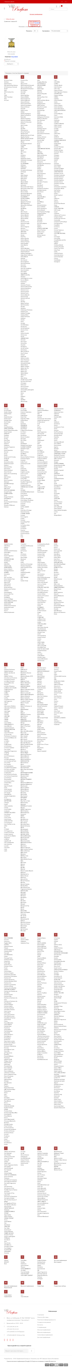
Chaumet (56, 157)
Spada (56, 1057)
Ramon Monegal (41, 948)
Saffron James (58, 944)
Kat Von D (56, 552)
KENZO (56, 570)
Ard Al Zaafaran (25, 328)
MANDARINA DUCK (26, 721)
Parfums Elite (7, 996)
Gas (55, 513)
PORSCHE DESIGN (9, 1106)
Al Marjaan (24, 167)
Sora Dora (56, 1048)
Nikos (38, 719)
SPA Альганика (58, 1056)
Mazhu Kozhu (24, 802)
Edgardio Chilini (25, 418)
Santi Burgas (57, 963)
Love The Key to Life (9, 824)
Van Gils (39, 1163)
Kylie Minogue (58, 610)
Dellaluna (6, 445)
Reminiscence (41, 971)
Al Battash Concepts (26, 160)
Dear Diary (7, 440)
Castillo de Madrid (59, 123)
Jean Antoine (41, 574)
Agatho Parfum (25, 137)
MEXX (22, 827)
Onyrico (56, 701)
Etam (22, 508)
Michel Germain (25, 837)
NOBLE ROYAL (41, 729)
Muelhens (23, 917)
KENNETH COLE (58, 567)
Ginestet (56, 460)
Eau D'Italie (24, 410)
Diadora (6, 465)
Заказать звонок (9, 1)
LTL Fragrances (8, 831)
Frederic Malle (41, 480)
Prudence (6, 1136)
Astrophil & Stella (25, 363)
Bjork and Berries (42, 155)
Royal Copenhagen (42, 1039)
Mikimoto (23, 844)
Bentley (39, 125)
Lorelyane (7, 811)
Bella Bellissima (41, 115)
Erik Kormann (24, 483)
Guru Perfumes (58, 502)
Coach (56, 211)
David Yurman (8, 432)
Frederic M (40, 478)
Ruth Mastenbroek (42, 1059)
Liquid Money (7, 794)
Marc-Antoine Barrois (26, 741)
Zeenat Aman (41, 1263)
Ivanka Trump (24, 580)
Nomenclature (41, 732)
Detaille (6, 460)
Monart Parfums (25, 880)
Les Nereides (7, 772)
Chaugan (56, 155)
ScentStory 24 (58, 976)
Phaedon (6, 1054)
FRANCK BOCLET (42, 467)
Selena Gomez (58, 983)
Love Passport (8, 822)
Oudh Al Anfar (58, 722)
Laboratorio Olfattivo (10, 706)
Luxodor (6, 846)
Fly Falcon (40, 450)
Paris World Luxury (9, 1016)
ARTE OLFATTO (25, 351)
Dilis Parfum (7, 477)
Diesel (5, 475)
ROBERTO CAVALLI (42, 1011)
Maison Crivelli (25, 684)
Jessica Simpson (41, 600)
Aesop (22, 127)
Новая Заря (40, 1286)
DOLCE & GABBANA (9, 490)
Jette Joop (40, 604)
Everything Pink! (25, 522)
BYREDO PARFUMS (42, 228)
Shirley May (57, 1013)
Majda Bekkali (24, 709)
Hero (5, 575)
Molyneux (23, 877)
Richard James (41, 996)
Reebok (39, 961)
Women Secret (58, 1170)
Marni (22, 764)
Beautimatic (40, 108)
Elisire (22, 442)
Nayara (39, 684)
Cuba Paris (57, 250)
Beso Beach (40, 132)
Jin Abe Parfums (41, 610)
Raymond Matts (41, 958)
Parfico (6, 969)
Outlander (57, 724)
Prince (6, 1117)
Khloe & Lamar (10, 19)
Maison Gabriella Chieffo (27, 689)
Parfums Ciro (7, 983)
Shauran (56, 1008)
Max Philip (23, 799)
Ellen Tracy (24, 455)
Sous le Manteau (58, 1054)
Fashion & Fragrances (43, 420)
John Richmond (41, 629)
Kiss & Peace (57, 589)
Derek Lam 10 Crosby (10, 457)
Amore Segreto (25, 226)
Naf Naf (39, 749)
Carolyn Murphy (58, 113)
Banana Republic (42, 93)
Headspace (7, 560)
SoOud (56, 1046)
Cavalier (56, 128)
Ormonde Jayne (58, 713)
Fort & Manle (40, 452)
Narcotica (40, 673)
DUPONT (6, 503)
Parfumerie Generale (10, 974)
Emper (22, 467)
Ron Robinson (41, 1031)
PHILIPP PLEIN (8, 1059)
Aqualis (23, 306)
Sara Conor (57, 966)
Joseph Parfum (41, 637)
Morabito (23, 900)
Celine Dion (57, 133)
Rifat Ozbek (40, 998)
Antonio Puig (24, 296)
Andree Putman (25, 241)
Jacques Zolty (41, 555)
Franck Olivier (41, 470)
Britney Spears (41, 235)
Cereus (56, 135)
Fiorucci (39, 437)
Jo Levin (39, 615)
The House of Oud (9, 1188)
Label (5, 704)
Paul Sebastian (8, 1031)
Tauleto (6, 1161)
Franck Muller (41, 468)
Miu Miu (23, 867)
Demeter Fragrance (9, 447)
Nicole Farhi (40, 711)
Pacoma (6, 939)
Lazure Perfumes (8, 732)
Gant (55, 418)
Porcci (5, 1102)
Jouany (39, 639)
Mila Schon (24, 846)
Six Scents (57, 1034)
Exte (22, 537)
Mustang (23, 927)
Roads (39, 1003)
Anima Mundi (24, 256)
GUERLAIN (57, 498)
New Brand (40, 694)
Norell (39, 736)
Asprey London (25, 358)
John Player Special (42, 627)
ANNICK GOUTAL (25, 275)
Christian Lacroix (58, 173)
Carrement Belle (58, 117)
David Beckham (8, 427)
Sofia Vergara (58, 1041)
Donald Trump (8, 492)
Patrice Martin (8, 1024)
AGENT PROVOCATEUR (27, 138)
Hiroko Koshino (8, 587)
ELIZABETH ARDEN (26, 447)
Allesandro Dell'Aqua (26, 205)
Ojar (55, 678)
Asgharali (23, 356)
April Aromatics (25, 305)
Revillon (39, 989)
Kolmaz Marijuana (59, 595)
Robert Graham (41, 1006)
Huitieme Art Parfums (10, 605)
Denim (6, 448)
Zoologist (40, 1278)
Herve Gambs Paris (9, 579)
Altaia (22, 210)
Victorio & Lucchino (42, 1196)
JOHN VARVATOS (42, 630)
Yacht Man (24, 1260)
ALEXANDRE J (24, 197)
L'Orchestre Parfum (9, 679)
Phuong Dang (8, 1066)
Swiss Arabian (58, 1101)
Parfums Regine (8, 1004)
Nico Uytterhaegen (42, 704)
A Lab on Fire (24, 80)
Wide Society (57, 1165)
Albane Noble (24, 182)
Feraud (39, 428)
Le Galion (6, 741)
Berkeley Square (42, 128)
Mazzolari (23, 804)
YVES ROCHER (25, 1273)
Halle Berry (7, 545)
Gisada (56, 468)
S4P (55, 943)
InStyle (22, 570)
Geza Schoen (57, 445)
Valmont (39, 1160)
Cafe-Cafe (57, 88)
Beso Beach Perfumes (43, 133)
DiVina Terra (7, 487)
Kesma (56, 575)
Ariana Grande (25, 333)
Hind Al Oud (7, 585)
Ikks (22, 552)
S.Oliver (56, 941)
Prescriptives (7, 1114)
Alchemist (23, 185)
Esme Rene (24, 493)
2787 (5, 95)
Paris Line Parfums (9, 1014)
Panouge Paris (8, 958)
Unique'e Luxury (25, 1161)
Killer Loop (57, 584)
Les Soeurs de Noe (9, 781)
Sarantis (56, 973)
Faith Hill (39, 415)
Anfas (22, 246)
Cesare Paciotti (58, 138)
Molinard (23, 872)
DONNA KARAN (8, 493)
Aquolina (23, 308)
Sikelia (56, 1021)
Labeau (6, 702)
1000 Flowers (8, 83)
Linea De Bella (8, 791)
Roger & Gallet (41, 1024)
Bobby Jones (40, 231)
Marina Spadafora (26, 759)
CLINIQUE (56, 206)
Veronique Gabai (42, 1178)
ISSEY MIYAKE (24, 577)
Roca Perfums (41, 1014)
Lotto (5, 849)
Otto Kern (56, 721)
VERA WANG (40, 1170)
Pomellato (7, 1097)
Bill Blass (39, 152)
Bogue (39, 168)
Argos (22, 331)
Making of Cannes (26, 714)
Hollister (6, 590)
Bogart (39, 167)
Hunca (6, 610)
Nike (38, 716)
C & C (55, 80)
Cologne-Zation (58, 216)
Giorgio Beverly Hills (59, 465)
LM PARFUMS (7, 801)
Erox (22, 488)
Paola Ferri (7, 961)
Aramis (23, 320)
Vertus (39, 1181)
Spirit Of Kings (58, 1061)
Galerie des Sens (58, 412)
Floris (38, 448)
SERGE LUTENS (58, 988)
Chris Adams (57, 165)
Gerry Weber (57, 443)
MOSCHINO (24, 910)
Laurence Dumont (9, 727)
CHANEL (56, 145)
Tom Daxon (7, 1225)
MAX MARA (24, 797)
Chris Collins (57, 167)
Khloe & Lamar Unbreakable (11, 53)
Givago (56, 472)
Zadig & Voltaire (41, 1260)
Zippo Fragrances (42, 1272)
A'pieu (22, 82)
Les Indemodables (9, 771)
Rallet (39, 941)
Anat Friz (23, 236)
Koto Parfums (58, 600)
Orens (55, 702)
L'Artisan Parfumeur (9, 669)
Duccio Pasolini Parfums (10, 502)
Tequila (6, 1171)
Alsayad (23, 206)
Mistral (22, 866)
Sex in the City (58, 996)
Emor (22, 465)
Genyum (56, 430)
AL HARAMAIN (24, 163)
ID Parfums (24, 551)
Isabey (22, 575)
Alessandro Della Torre (27, 188)
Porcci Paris (7, 1104)
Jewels (39, 605)
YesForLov (23, 1263)
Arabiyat (23, 318)
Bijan (38, 150)
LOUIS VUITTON (8, 821)
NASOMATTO (40, 678)
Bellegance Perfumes (43, 117)
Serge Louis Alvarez (59, 986)
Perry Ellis (6, 1051)
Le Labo (6, 742)
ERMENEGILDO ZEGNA (27, 487)
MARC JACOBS (25, 734)
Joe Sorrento (40, 660)
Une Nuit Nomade (25, 1158)
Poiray (6, 1092)
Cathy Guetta (57, 127)
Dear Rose (7, 442)
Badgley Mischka (42, 82)
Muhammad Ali (25, 919)
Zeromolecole (41, 1268)
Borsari (39, 183)
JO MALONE (40, 617)
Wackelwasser (58, 1151)
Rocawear (40, 1016)
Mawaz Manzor (25, 789)
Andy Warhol (24, 245)
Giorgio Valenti (58, 467)
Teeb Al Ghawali (8, 1168)
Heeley (6, 562)
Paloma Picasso (8, 946)
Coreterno (57, 226)
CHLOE (56, 160)
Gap (55, 420)
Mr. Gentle (23, 915)
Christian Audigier (59, 168)
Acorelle (23, 93)
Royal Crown (40, 1042)
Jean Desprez (41, 580)
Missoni (23, 864)
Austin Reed (24, 388)
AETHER (23, 128)
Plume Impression (9, 1087)
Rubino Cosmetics (42, 1053)
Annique (23, 276)
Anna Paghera (25, 261)
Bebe (38, 112)
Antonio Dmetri (25, 291)
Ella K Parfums (25, 452)
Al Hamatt (23, 162)
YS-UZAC (23, 1270)
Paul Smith (7, 1033)
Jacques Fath (41, 554)
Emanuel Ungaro (25, 458)
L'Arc (5, 668)
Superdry (56, 1092)
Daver (5, 425)
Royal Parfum (41, 1049)
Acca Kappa (24, 90)
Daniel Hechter (8, 417)
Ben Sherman (41, 120)
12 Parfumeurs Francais (10, 87)
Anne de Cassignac (26, 268)
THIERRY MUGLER (9, 1208)
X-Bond (6, 1260)
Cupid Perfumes (58, 253)
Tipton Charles (8, 1216)
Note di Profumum (42, 737)
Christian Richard (58, 177)
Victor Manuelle (41, 1188)
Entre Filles (24, 478)
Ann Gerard (24, 260)
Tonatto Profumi (8, 1234)
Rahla (39, 939)
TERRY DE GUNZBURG (10, 1175)
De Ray (6, 438)
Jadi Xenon (40, 557)
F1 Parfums (40, 408)
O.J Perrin (56, 668)
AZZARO (23, 399)
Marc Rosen (24, 739)
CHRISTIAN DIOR (58, 172)
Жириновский (8, 1287)
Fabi (38, 413)
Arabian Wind (24, 315)
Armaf (22, 336)
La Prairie (6, 696)
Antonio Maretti (25, 295)
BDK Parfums (41, 105)
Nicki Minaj (40, 702)
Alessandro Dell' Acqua (27, 186)
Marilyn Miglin (24, 752)
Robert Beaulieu (41, 1004)
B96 (38, 80)
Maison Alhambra (25, 683)
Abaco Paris (24, 83)
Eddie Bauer (24, 415)
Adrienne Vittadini (26, 120)
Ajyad (22, 150)
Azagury (23, 396)
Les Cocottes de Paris (10, 761)
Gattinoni (56, 422)
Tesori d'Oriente (8, 1176)
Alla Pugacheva (25, 203)
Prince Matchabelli (9, 1119)
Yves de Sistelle (25, 1272)
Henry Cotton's (8, 569)
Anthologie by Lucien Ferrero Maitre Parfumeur (26, 280)
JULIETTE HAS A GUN (43, 649)
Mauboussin (24, 786)
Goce (55, 477)
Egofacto (23, 423)
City (55, 197)
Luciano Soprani (8, 834)
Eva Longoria (24, 517)
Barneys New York (42, 97)
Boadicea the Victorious (44, 163)
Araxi (22, 321)
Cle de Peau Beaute (59, 203)
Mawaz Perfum (25, 791)
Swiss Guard (57, 1104)
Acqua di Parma (25, 102)
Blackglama (40, 157)
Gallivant (56, 415)
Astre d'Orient (24, 361)
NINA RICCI (40, 721)
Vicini (38, 1183)
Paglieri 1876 (7, 943)
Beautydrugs (41, 110)
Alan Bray (23, 180)
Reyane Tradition (42, 993)
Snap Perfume (58, 1038)
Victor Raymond (41, 1190)
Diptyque (6, 482)
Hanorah (6, 554)
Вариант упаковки (10, 61)
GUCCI (56, 495)
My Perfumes (24, 929)
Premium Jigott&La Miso (10, 1112)
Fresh (38, 482)
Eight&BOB (24, 425)
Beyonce (39, 142)
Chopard (56, 163)
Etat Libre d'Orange (26, 510)
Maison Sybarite (25, 698)
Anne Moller (24, 273)
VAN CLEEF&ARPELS (43, 1161)
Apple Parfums (25, 303)
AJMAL (22, 147)
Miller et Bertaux (25, 851)
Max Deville (24, 794)
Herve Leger (7, 580)
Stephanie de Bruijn (59, 1079)
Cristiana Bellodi (58, 245)
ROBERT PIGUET (42, 1008)
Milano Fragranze (25, 847)
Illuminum (23, 559)
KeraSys (56, 572)
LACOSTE (6, 709)
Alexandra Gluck (25, 195)
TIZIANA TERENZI (8, 1218)
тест (22, 1295)
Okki (55, 679)
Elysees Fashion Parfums (27, 457)
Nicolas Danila (41, 709)
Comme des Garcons (59, 218)
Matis (22, 781)
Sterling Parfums (58, 1084)
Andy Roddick (24, 243)
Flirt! (38, 443)
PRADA (6, 1109)
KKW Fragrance (58, 592)
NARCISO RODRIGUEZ (43, 671)
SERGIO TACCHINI (59, 993)
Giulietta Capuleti (59, 470)
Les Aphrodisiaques (9, 759)
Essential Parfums (26, 502)
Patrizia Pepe (7, 1026)
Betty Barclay (41, 138)
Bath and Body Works (43, 100)
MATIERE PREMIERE (26, 779)
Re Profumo (40, 959)
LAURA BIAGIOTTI (8, 724)
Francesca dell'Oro (42, 463)
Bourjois (39, 195)
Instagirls (23, 569)
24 (5, 93)
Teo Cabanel (7, 1170)
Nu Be (39, 742)
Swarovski (57, 1096)
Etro (22, 535)
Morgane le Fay (25, 905)
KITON (55, 590)
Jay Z (38, 572)
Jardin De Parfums (42, 565)
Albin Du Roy (24, 183)
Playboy (6, 1086)
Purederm (7, 1141)
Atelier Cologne (25, 366)
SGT (55, 999)
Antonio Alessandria (26, 286)
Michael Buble (24, 831)
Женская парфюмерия (10, 1286)
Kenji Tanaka (57, 565)
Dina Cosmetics (8, 480)
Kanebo (56, 545)
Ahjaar (22, 142)
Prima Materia (8, 1116)
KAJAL (55, 544)
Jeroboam (40, 599)
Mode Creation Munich (27, 871)
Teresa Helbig (8, 1173)
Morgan (23, 904)
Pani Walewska (8, 954)
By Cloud (39, 221)
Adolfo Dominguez (26, 113)
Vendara (39, 1168)
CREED (56, 243)
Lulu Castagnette (9, 842)
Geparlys (56, 437)
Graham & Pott (58, 485)
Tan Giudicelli (7, 1153)
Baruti (39, 98)
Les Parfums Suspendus (10, 776)
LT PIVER (6, 829)
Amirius (23, 225)
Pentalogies (7, 1038)
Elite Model (24, 443)
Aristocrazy (24, 335)
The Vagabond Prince (10, 1203)
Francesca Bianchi (42, 462)
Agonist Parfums (25, 140)
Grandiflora (57, 487)
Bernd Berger (41, 130)
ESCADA (23, 490)
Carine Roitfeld (58, 100)
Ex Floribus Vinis (25, 525)
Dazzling (6, 435)
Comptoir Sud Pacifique (60, 221)
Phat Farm (7, 1057)
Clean (55, 205)
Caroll (55, 112)
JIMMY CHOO (40, 609)
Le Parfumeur (8, 746)
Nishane (39, 724)
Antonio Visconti (25, 298)
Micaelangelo (24, 829)
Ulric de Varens (25, 1155)
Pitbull (6, 1084)
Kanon (56, 547)
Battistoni (40, 102)
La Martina (7, 691)
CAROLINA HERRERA (59, 110)
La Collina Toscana (9, 681)
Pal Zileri (6, 944)
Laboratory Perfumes (10, 708)
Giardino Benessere (59, 457)
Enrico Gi (23, 475)
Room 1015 (40, 1033)
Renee (39, 981)
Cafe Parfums (58, 87)
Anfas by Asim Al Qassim (27, 250)
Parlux (6, 1021)
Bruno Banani (41, 210)
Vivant (39, 1206)
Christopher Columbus (60, 186)
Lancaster (7, 847)
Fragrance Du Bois (42, 457)
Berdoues (40, 127)
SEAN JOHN (57, 979)
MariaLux (23, 749)
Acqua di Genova (25, 98)
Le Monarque (7, 744)
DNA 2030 (7, 488)
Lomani (6, 807)
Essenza (23, 503)
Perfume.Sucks (8, 1044)
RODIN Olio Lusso (42, 1023)
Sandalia (56, 956)
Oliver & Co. (57, 686)
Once (55, 694)
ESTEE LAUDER (25, 507)
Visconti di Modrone (42, 1203)
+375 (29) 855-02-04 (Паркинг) (15, 1331)
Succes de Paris (58, 1089)
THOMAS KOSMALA (9, 1211)
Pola (5, 1094)
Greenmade (57, 488)
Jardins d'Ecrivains (42, 567)
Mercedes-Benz (25, 824)
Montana (23, 895)
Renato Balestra (41, 976)
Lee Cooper (7, 749)
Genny (56, 425)
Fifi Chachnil (40, 433)
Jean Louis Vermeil (42, 582)
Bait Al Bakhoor (41, 83)
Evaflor (23, 518)
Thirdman (6, 1210)
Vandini (39, 1165)
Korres (56, 599)
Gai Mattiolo (57, 410)
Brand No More (41, 197)
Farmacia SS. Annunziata (44, 418)
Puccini (6, 1137)
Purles (6, 1144)
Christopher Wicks (59, 188)
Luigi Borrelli (7, 841)
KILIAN (56, 582)
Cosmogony (57, 231)
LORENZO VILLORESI (9, 812)
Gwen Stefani (57, 508)
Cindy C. (56, 193)
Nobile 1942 (40, 727)
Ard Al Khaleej (24, 325)
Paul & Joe (7, 1028)
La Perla (6, 694)
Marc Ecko (23, 732)
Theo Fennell (7, 1206)
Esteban (23, 505)
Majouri (23, 713)
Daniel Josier (7, 418)
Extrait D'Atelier (25, 532)
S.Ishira (56, 939)
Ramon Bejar (40, 944)
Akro (22, 153)
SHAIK (55, 1001)
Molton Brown (24, 876)
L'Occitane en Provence (10, 678)
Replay (39, 986)
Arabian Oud (24, 311)
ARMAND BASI (24, 338)
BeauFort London (42, 107)
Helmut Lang (7, 565)
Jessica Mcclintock (42, 659)
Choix (55, 162)
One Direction (58, 696)
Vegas (39, 1166)
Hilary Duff (7, 582)
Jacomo (39, 549)
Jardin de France (41, 564)
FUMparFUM (40, 488)
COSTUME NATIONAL (59, 233)
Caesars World (58, 85)
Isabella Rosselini (25, 572)
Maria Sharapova (25, 746)
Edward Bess (24, 420)
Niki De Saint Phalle (42, 717)
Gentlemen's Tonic (59, 427)
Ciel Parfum (57, 190)
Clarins (56, 200)
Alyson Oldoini (24, 216)
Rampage (40, 949)
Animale (23, 258)
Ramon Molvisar (41, 946)
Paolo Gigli (7, 963)
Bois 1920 (40, 172)
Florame (39, 447)
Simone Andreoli (58, 1024)
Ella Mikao (23, 453)
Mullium (23, 920)
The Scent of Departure (10, 1196)
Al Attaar (23, 157)
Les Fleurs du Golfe (9, 769)
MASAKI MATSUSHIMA (27, 772)
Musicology (24, 925)
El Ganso (23, 433)
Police (5, 1096)
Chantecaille (57, 148)
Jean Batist (40, 575)
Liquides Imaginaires (9, 796)
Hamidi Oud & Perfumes (10, 551)
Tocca (5, 1219)
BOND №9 (40, 175)
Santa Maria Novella (59, 961)
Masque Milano (25, 774)
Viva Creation (41, 1205)
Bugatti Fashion (41, 213)
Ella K (22, 450)
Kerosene (56, 574)
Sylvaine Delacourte (59, 1107)
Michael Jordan (25, 832)
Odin (55, 673)
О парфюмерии (41, 1327)
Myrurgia (23, 930)
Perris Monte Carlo (9, 1049)
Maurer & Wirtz (25, 787)
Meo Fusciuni (24, 821)
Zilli (38, 1270)
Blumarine (40, 162)
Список (15, 27)
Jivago (39, 612)
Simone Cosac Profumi (60, 1029)
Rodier (39, 1021)
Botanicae (40, 186)
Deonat (6, 452)
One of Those (57, 698)
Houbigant (7, 597)
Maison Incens (25, 691)
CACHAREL (57, 82)
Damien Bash (7, 413)
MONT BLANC (24, 891)
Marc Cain (23, 729)
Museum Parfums (25, 922)
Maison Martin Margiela (27, 694)
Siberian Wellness (59, 1016)
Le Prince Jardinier (9, 747)
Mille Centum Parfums (27, 849)
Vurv (38, 1215)
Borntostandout (41, 178)
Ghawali (56, 448)
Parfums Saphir (8, 1006)
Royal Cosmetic (41, 1041)
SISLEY (56, 1033)
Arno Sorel (23, 341)
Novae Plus (40, 741)
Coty (55, 235)
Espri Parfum (24, 495)
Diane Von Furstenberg (10, 473)
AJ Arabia (23, 145)
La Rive (6, 698)
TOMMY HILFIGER (9, 1233)
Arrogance (24, 346)
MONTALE (23, 894)
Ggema (56, 447)
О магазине (40, 1314)
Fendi (38, 427)
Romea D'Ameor (41, 1028)
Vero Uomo (40, 1176)
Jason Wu (40, 569)
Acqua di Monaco (25, 100)
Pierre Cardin (7, 1069)
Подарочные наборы (60, 1286)
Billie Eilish (40, 153)
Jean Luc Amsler (41, 584)
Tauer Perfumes (8, 1158)
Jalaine (39, 560)
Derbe (5, 455)
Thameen (6, 1178)
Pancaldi (6, 953)
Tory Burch (7, 1239)
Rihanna (39, 999)
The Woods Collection (10, 1205)
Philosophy (7, 1064)
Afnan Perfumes (25, 132)
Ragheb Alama (41, 938)
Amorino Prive (24, 230)
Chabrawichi (57, 143)
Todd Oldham (7, 1221)
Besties (39, 135)
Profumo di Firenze (9, 1131)
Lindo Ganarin (8, 789)
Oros (55, 714)
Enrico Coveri (24, 473)
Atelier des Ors (25, 368)
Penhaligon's (7, 1036)
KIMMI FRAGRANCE (59, 587)
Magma (23, 679)
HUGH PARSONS (8, 602)
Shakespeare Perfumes (60, 1003)
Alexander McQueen (26, 193)
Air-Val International (26, 143)
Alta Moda (23, 208)
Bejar (38, 113)
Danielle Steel (8, 420)
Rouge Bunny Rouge (43, 1038)
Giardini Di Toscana (59, 455)
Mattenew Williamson (27, 782)
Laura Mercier (8, 726)
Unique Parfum (25, 1160)
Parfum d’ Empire (8, 973)
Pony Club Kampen (9, 1099)
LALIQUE (6, 713)
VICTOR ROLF (41, 1191)
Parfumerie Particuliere (10, 976)
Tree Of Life (7, 1243)
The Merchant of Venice (10, 1190)
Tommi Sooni (7, 1230)
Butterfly (39, 218)
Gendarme (57, 423)
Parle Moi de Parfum (9, 1018)
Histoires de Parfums (10, 589)
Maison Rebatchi (25, 696)
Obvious (56, 669)
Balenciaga (40, 88)
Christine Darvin (58, 182)
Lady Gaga (7, 711)
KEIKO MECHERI (58, 562)
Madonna (23, 674)
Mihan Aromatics (25, 841)
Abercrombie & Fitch (26, 87)
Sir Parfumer (57, 1031)
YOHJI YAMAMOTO (26, 1268)
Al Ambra (23, 155)
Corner (56, 228)
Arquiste (23, 345)
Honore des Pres (8, 594)
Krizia (55, 614)
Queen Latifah (25, 939)
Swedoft (56, 1097)
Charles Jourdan (58, 150)
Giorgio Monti (57, 515)
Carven (56, 258)
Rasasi (39, 954)
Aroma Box (24, 343)
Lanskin (6, 717)
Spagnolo (56, 1059)
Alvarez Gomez (25, 213)
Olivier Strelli (57, 691)
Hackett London (8, 544)
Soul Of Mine (57, 1053)
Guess (56, 500)
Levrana (6, 784)
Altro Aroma (24, 211)
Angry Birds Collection (27, 255)
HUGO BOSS (7, 604)
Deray (5, 453)
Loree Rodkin (7, 809)
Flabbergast (40, 440)
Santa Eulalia (57, 959)
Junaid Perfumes (42, 650)
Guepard (56, 497)
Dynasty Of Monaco (9, 505)
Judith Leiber (40, 644)
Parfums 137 (7, 978)
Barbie (39, 95)
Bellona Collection (42, 118)
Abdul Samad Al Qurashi (27, 85)
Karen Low (57, 549)
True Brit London (8, 1246)
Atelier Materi (24, 373)
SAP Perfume (57, 964)
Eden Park (23, 417)
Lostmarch (7, 816)
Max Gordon (24, 796)
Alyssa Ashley (24, 218)
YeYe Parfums (24, 1265)
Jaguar (39, 559)
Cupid (55, 251)
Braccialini (40, 233)
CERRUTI (56, 137)
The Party (6, 1191)
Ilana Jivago (24, 557)
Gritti (55, 492)
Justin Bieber (40, 655)
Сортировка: (46, 31)
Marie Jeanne (24, 751)
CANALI (56, 97)
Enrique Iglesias (25, 477)
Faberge (39, 412)
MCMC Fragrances (26, 809)
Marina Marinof (25, 756)
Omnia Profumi (58, 693)
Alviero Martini (25, 215)
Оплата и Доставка (42, 1317)
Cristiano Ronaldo (59, 246)
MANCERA (23, 719)
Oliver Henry (57, 688)
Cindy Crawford (58, 195)
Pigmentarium (8, 1079)
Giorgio (56, 462)
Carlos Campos (58, 105)
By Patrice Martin (42, 223)
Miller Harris (24, 852)
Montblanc (24, 897)
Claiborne (56, 198)
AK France (23, 152)
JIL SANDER (40, 607)
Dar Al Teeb (7, 422)
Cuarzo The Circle (59, 248)
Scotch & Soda (58, 978)
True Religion (7, 1248)
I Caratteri (23, 544)
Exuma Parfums (25, 533)
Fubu (38, 485)
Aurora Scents (25, 386)
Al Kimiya (23, 165)
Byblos (39, 225)
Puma (5, 1139)
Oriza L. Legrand (58, 708)
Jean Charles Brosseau (43, 577)
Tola (5, 1223)
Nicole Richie (40, 714)
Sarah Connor (58, 968)
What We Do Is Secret (60, 1163)
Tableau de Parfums (9, 1151)
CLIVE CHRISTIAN (58, 208)
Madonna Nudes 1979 (27, 676)
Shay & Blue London (59, 1011)
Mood (22, 899)
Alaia (22, 173)
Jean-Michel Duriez (42, 592)
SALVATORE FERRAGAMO (61, 953)
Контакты (40, 1325)
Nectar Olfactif (41, 686)
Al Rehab (23, 168)
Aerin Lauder (24, 125)
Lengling (6, 752)
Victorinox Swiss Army (43, 1195)
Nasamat (39, 674)
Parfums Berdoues (9, 979)
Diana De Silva (8, 467)
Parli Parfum (7, 1019)
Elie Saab (23, 438)
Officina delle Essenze (60, 676)
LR (5, 827)
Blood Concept (41, 160)
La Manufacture (8, 689)
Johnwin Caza (41, 632)
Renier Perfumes (42, 983)
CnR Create (57, 210)
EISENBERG (24, 427)
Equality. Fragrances (26, 482)
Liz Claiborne (7, 799)
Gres (55, 490)
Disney (6, 485)
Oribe (55, 704)
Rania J (39, 953)
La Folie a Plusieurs (9, 686)
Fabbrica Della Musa (42, 410)
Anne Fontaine (25, 270)
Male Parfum (24, 716)
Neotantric (40, 693)
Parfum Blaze (7, 971)
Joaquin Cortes (41, 620)
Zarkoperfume (41, 1262)
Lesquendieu (7, 782)
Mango (23, 722)
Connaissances (58, 223)
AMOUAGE (23, 231)
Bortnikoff (40, 185)
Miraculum (23, 857)
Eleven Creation (25, 437)
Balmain (39, 90)
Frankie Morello (41, 473)
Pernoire (6, 1048)
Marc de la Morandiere (27, 731)
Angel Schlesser (25, 251)
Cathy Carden (58, 125)
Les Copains (7, 764)
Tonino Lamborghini (9, 1236)
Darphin (6, 423)
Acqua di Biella (25, 97)
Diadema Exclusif (8, 463)
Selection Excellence (59, 981)
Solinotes (56, 1042)
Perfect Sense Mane (9, 1042)
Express (23, 530)
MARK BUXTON (25, 761)
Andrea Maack (25, 240)
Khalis (55, 577)
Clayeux (56, 202)
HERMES (6, 572)
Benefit (39, 122)
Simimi (55, 1023)
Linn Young (7, 792)
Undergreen (24, 1156)
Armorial (23, 340)
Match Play (24, 777)
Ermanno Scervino (26, 485)
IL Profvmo (24, 555)
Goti (55, 482)
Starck (56, 1064)
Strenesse (57, 1087)
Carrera (56, 118)
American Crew (25, 221)
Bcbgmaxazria (41, 103)
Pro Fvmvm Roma (8, 1127)
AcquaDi (23, 108)
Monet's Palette (25, 884)
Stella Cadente (58, 1071)
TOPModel (7, 1238)
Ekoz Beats (24, 428)
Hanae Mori (7, 552)
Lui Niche (6, 839)
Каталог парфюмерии (36, 14)
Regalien (39, 968)
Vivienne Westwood (42, 1216)
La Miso (6, 693)
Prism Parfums (8, 1126)
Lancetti (6, 714)
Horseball (6, 595)
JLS (38, 614)
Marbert (23, 727)
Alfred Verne (24, 200)
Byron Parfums (41, 230)
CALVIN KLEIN (57, 93)
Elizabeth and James (26, 445)
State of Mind (57, 1068)
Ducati (6, 500)
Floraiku (39, 445)
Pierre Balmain (8, 1068)
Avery (22, 393)
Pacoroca (6, 941)
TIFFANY (6, 1213)
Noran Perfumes (41, 734)
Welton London (58, 1158)
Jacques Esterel (41, 552)
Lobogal (6, 802)
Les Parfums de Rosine (10, 774)
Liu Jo (5, 797)
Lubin (5, 851)
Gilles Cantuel (58, 458)
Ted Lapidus (7, 1166)
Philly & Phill (7, 1062)
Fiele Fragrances (42, 432)
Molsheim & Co (25, 874)
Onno (55, 699)
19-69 (5, 88)
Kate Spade (57, 555)
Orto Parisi (57, 716)
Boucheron (40, 191)
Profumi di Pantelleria (10, 1129)
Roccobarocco (41, 1018)
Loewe (6, 804)
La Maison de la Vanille (10, 688)
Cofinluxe (56, 213)
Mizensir (23, 869)
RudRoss (39, 1054)
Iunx (22, 579)
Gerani (56, 438)
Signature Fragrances (60, 1019)
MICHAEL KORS (25, 834)
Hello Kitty (7, 564)
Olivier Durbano (58, 689)
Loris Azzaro (7, 814)
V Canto (39, 1151)
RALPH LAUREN (41, 943)
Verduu (39, 1173)
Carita (55, 102)
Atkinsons (23, 374)
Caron (55, 115)
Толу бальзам (24, 1296)
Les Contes (7, 762)
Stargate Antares (59, 1066)
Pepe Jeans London (9, 1041)
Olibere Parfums (58, 684)
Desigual (6, 458)
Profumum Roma (8, 1132)
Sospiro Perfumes (59, 1051)
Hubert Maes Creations (10, 600)
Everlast (23, 520)
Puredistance (8, 1142)
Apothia (23, 301)
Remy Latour (40, 973)
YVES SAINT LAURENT (27, 1275)
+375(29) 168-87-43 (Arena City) (16, 1335)
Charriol (56, 153)
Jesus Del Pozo (41, 602)
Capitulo (56, 98)
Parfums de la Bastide (10, 988)
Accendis (23, 92)
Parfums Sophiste (9, 1008)
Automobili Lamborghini (27, 389)
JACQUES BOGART (42, 551)
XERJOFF (6, 1262)
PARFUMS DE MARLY (9, 989)
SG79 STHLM (57, 998)
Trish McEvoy (7, 1244)
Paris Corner (7, 1011)
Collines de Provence (60, 215)
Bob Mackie (40, 165)
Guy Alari (56, 505)
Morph (22, 907)
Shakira (56, 1004)
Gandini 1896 (57, 417)
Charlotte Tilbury (58, 152)
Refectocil (40, 966)
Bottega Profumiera (42, 188)
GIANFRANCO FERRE (59, 453)
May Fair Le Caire (25, 801)
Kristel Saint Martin (59, 605)
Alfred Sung (24, 401)
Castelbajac (57, 260)
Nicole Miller (40, 713)
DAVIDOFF (6, 433)
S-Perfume (57, 938)
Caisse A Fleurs (58, 90)
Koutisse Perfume (59, 602)
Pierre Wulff (7, 1077)
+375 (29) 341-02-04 (12, 1326)
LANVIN (6, 719)
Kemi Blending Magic (60, 564)
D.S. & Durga (7, 410)
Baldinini (39, 87)
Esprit (22, 497)
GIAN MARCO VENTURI (60, 452)
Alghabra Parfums (26, 202)
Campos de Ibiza (58, 95)
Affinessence (24, 130)
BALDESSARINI (41, 85)
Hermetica (7, 574)
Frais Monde (40, 460)
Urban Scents (24, 1163)
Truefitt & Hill (7, 1249)
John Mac (40, 625)
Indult (22, 560)
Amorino (23, 228)
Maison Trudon (25, 702)
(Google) (27, 1361)
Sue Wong (57, 1091)
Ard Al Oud (24, 326)
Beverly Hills (40, 140)
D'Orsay (6, 408)
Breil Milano (40, 202)
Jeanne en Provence (43, 595)
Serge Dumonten (58, 984)
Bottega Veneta (41, 190)
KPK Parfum (57, 604)
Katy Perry (57, 559)
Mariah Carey (24, 747)
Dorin (5, 495)
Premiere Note (8, 1111)
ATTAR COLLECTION (26, 380)
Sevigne (56, 994)
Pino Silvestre (8, 1082)
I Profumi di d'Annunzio (27, 545)
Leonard (6, 754)
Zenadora (40, 1267)
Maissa (23, 704)
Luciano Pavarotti (9, 832)
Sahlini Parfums (58, 948)
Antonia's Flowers (25, 285)
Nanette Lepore (41, 668)
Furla (38, 490)
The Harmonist (8, 1186)
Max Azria (23, 792)
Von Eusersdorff (41, 1211)
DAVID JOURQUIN (8, 428)
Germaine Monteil (59, 442)
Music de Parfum (25, 924)
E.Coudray (23, 408)
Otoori (55, 719)
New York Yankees (42, 696)
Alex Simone (24, 190)
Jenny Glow (40, 597)
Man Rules (23, 717)
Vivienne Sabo (41, 1208)
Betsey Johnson (41, 137)
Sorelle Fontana (58, 1049)
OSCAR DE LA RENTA (59, 717)
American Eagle (25, 223)
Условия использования (44, 1322)
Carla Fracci (57, 103)
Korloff (56, 597)
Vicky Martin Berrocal (43, 1185)
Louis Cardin (7, 817)
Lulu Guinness (8, 844)
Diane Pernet (7, 472)
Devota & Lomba (8, 462)
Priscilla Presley (8, 1124)
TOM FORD (7, 1226)
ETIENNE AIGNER (25, 513)
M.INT (22, 668)
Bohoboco (40, 170)
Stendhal (56, 1074)
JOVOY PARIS (40, 642)
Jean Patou (40, 585)
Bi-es (38, 143)
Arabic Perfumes (25, 316)
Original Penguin (58, 706)
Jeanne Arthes (41, 594)
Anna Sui (23, 265)
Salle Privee (57, 949)
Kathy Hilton (57, 557)
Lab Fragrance (8, 701)
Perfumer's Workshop (10, 1046)
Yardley (23, 1262)
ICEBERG (23, 547)
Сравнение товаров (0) (10, 21)
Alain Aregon (24, 175)
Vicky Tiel (40, 1186)
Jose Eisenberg (41, 635)
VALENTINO (40, 1158)
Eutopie (23, 515)
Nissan (39, 726)
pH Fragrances (8, 1053)
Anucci (22, 300)
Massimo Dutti (24, 776)
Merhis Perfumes (25, 826)
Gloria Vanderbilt (58, 475)
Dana (5, 415)
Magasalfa (24, 678)
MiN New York (24, 856)
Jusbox (39, 652)
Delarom (6, 443)
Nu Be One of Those (42, 744)
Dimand (6, 478)
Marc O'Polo (24, 737)
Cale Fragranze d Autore (60, 92)
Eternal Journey (25, 512)
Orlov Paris (57, 711)
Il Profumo (23, 554)
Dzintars (6, 507)
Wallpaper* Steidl (58, 1153)
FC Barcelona (41, 422)
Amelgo (23, 220)
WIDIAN (56, 1166)
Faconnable (40, 492)
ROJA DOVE (40, 1026)
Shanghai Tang (58, 1006)
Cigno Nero (57, 191)
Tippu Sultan (7, 1215)
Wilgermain (57, 1168)
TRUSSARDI (7, 1251)
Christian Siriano (58, 178)
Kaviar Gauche (58, 560)
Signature (56, 1018)
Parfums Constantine (10, 984)
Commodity (57, 220)
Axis (22, 394)
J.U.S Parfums (41, 545)
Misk (22, 861)
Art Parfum (24, 350)
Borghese (40, 177)
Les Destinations (8, 766)
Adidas (23, 112)
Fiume (39, 438)
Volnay (39, 1210)
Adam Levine (24, 110)
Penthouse (7, 1039)
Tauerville (6, 1160)
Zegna (39, 1265)
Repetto (39, 984)
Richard (39, 994)
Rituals (39, 1001)
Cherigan (56, 158)
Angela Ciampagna (26, 253)
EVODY (23, 523)
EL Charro (23, 432)
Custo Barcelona (58, 255)
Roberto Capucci (42, 1009)
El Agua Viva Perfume (27, 430)
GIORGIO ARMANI (59, 463)
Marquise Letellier (26, 766)
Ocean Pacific (58, 671)
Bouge (39, 193)
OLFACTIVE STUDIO (59, 681)
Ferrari (39, 430)
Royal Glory (40, 1048)
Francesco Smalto (42, 465)
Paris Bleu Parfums (9, 1009)
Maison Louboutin (26, 693)
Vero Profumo (41, 1175)
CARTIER (56, 122)
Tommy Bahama (8, 1231)
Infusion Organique (26, 565)
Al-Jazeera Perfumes (26, 170)
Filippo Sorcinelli (41, 435)
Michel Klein (24, 839)
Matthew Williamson (26, 784)
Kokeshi (56, 594)
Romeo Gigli (40, 1029)
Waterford (57, 1155)
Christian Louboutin (59, 175)
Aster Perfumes (25, 360)
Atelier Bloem (24, 365)
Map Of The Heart (25, 726)
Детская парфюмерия (60, 1260)
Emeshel (23, 460)
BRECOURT (40, 198)
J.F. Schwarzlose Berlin (43, 544)
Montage (23, 892)
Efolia (22, 422)
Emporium (23, 468)
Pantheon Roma (8, 959)
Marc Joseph (24, 736)
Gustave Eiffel (58, 503)
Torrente (6, 1253)
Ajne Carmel (24, 148)
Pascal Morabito (8, 1023)
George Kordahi (58, 433)
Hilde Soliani (7, 584)
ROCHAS (39, 1019)
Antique (23, 283)
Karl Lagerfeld (58, 551)
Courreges (57, 236)
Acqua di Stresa (25, 107)
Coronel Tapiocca (59, 230)
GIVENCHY (57, 473)
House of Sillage (8, 599)
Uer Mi (22, 1153)
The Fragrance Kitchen (10, 1181)
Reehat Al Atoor (41, 963)
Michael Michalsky (26, 836)
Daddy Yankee (8, 412)
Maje (22, 711)
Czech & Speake (58, 256)
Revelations (40, 988)
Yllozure (23, 1267)
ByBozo (39, 226)
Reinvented (40, 969)
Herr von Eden (8, 577)
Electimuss (24, 435)
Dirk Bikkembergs (9, 483)
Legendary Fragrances (10, 751)
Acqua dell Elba (25, 95)
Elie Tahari (23, 440)
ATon (22, 376)
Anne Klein (24, 271)
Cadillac (56, 83)
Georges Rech (58, 435)
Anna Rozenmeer (25, 263)
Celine (55, 132)
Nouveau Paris (41, 739)
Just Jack (39, 654)
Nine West (40, 722)
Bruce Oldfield (41, 206)
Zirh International (42, 1273)
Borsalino (40, 180)
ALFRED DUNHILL (25, 198)
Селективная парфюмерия (45, 1335)
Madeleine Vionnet (26, 673)
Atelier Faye (24, 369)
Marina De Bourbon (26, 754)
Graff (55, 483)
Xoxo (5, 1263)
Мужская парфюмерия (27, 1286)
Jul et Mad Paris (41, 647)
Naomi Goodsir (41, 669)
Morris (22, 909)
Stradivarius (57, 1086)
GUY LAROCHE (58, 507)
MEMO (22, 816)
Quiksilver (23, 941)
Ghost (55, 450)
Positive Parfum (8, 1107)
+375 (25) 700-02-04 (13, 1329)
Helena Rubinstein (9, 612)
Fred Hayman (41, 477)
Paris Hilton (7, 1013)
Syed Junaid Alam (59, 1106)
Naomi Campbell (41, 751)
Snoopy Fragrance (59, 1039)
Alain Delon (24, 178)
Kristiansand (57, 607)
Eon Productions (25, 480)
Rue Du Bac (40, 1057)
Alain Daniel (24, 177)
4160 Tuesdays (8, 97)
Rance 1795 (40, 951)
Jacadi (39, 547)
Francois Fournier (42, 472)
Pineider (6, 1081)
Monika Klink (24, 885)
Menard (23, 817)
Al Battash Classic (26, 158)
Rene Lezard (40, 978)
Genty (55, 428)
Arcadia (23, 323)
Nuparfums (40, 747)
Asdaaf (23, 355)
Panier (6, 956)
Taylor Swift (7, 1163)
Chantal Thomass (59, 147)
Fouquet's (40, 453)
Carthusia (56, 120)
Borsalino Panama (42, 182)
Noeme (39, 731)
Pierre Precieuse (8, 1076)
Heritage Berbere (9, 570)
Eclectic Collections (26, 412)
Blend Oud (40, 158)
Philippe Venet (8, 1061)
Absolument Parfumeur (27, 88)
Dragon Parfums (8, 497)
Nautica (39, 681)
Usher (22, 1165)
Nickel (39, 701)
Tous (5, 1241)
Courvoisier (57, 238)
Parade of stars (8, 966)
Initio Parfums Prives (26, 567)
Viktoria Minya (41, 1198)
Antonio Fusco (25, 293)
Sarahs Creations (59, 971)
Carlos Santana (58, 107)
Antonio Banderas (26, 288)
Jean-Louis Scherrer (42, 590)
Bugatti (39, 236)
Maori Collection (25, 724)
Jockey (39, 622)
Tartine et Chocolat (9, 1156)
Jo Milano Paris (41, 619)
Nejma (39, 691)
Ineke (22, 562)
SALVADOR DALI (58, 951)
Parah (5, 968)
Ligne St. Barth (8, 786)
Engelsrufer (24, 470)
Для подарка (57, 1262)
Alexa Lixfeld (24, 191)
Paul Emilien (7, 1029)
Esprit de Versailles (26, 498)
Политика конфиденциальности (46, 1320)
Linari (5, 787)
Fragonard (40, 455)
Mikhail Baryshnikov (26, 842)
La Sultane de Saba (9, 699)
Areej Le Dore (24, 330)
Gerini (55, 440)
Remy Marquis (41, 974)
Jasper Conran (41, 570)
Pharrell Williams (8, 1056)
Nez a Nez (40, 699)
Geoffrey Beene (58, 432)
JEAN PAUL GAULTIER (43, 587)
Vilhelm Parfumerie (42, 1200)
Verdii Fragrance (41, 1171)
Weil (55, 1156)
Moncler (23, 882)
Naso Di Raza (41, 676)
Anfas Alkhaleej (25, 248)
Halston (6, 547)
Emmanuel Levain (25, 463)
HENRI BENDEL (8, 567)
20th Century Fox (9, 92)
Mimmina (23, 854)
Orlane (56, 709)
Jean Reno (40, 589)
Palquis (6, 948)
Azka (22, 398)
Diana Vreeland (8, 470)
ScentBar (56, 974)
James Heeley (41, 562)
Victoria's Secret (41, 1193)
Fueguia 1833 (41, 487)
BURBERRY (40, 215)
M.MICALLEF (24, 669)
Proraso (6, 1134)
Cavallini (56, 130)
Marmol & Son (24, 762)
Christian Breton (58, 170)
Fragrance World (42, 458)
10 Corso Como (8, 80)
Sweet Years (57, 1099)
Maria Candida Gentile (27, 744)
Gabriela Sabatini (58, 408)
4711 (5, 98)
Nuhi (38, 746)
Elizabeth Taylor (25, 448)
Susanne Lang (58, 1094)
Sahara (56, 946)
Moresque (23, 902)
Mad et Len (24, 671)
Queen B (23, 938)
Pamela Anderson (9, 949)
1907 (5, 90)
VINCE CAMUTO (41, 1201)
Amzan (22, 235)
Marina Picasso (25, 757)
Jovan (39, 640)
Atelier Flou (24, 371)
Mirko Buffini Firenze (26, 859)
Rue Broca (40, 1056)
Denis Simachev (8, 450)
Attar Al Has (24, 378)
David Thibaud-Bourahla (10, 430)
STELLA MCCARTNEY (60, 1072)
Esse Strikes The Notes (27, 500)
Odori (55, 674)
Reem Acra (40, 964)
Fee (38, 425)
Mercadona (24, 822)
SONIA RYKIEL (58, 1044)
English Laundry (25, 472)
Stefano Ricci (57, 1069)
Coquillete (57, 225)
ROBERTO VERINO (42, 1013)
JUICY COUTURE (41, 645)
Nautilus (39, 683)
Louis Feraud (7, 819)
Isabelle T (23, 574)
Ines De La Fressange (26, 564)
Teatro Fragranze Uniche (11, 1165)
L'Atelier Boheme (8, 671)
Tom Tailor (7, 1228)
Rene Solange (41, 979)
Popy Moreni (7, 1101)
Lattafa (6, 721)
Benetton (40, 123)
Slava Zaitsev (57, 1036)
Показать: (29, 31)
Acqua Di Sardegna (26, 105)
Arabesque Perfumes (26, 310)
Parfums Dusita (8, 994)
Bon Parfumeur (41, 173)
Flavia (39, 442)
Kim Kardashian (58, 585)
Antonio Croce (25, 290)
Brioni (39, 203)
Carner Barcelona (59, 108)
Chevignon (57, 261)
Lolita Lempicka (8, 806)
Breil (38, 200)
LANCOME (7, 716)
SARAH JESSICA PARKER (60, 969)
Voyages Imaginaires (43, 1213)
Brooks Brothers (41, 205)
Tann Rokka (7, 1155)
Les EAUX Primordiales (10, 767)
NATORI (39, 679)
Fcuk (38, 423)
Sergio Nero (57, 991)
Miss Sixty (23, 862)
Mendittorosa (24, 819)
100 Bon (6, 82)
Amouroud (23, 233)
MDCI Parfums (24, 811)
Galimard (56, 413)
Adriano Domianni (25, 118)
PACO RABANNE (8, 938)
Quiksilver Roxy (25, 943)
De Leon (6, 437)
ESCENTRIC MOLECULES (27, 492)
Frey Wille (40, 483)
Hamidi (6, 549)
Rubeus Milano (41, 1051)
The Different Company (10, 1180)
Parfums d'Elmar (8, 986)
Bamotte (39, 92)
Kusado (56, 609)
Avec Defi (23, 391)
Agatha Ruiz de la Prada (27, 135)
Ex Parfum (23, 528)
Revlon (39, 991)
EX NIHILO (23, 527)
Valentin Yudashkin (42, 1153)
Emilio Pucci (24, 462)
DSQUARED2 (7, 498)
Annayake (23, 266)
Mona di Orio (24, 879)
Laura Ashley (7, 722)
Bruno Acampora (42, 208)
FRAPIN (39, 475)
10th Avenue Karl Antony (11, 85)
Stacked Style (58, 1062)
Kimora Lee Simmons (59, 612)
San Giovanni (57, 954)
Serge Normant (58, 989)
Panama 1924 (8, 951)
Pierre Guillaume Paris (10, 1074)
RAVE (38, 956)
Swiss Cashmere (58, 1102)
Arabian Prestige (25, 313)
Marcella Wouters (25, 742)
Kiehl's (56, 580)
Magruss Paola (25, 681)
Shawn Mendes (58, 1009)
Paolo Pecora (7, 964)
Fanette (39, 417)
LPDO (5, 826)
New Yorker (40, 698)
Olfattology (57, 683)
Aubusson (23, 384)
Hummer (6, 609)
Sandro (56, 958)
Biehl (38, 145)
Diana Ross (7, 468)
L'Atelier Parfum (8, 676)
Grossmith (57, 493)
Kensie (56, 569)
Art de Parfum (24, 348)
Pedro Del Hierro (8, 1034)
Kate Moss (57, 554)
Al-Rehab (23, 172)
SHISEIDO (56, 1014)
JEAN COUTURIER (42, 579)
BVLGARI (39, 220)
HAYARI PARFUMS (9, 559)
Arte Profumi (24, 353)
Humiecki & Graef (9, 607)
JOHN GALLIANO (41, 624)
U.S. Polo (23, 1151)
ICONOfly (23, 549)
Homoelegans (8, 592)
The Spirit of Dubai (9, 1198)
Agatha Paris (24, 133)
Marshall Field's (25, 767)
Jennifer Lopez (41, 657)
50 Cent (6, 100)
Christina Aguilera (59, 180)
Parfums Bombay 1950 (10, 981)
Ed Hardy (23, 413)
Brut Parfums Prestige (43, 211)
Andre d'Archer (25, 238)
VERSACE (40, 1180)
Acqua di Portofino (26, 103)
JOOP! (39, 634)
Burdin (39, 216)
